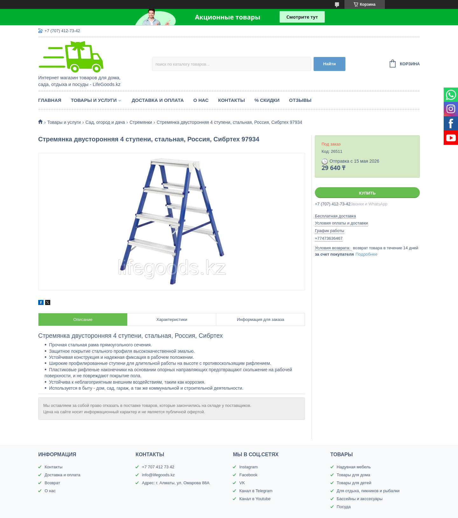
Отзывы (300, 100)
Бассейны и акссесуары (360, 498)
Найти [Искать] (329, 63)
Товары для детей (354, 482)
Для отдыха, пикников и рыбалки (368, 490)
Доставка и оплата (158, 100)
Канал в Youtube (254, 498)
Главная (49, 100)
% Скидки (267, 100)
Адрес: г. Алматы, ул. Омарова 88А (175, 482)
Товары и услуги (94, 100)
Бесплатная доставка (335, 216)
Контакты (231, 100)
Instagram (248, 467)
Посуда (344, 506)
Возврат (52, 482)
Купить (367, 193)
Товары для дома (353, 474)
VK (242, 482)
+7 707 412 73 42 (158, 467)
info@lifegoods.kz (158, 474)
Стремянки (140, 122)
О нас (201, 100)
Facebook (248, 474)
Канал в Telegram (255, 490)
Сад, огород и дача (105, 122)
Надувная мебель (354, 467)
